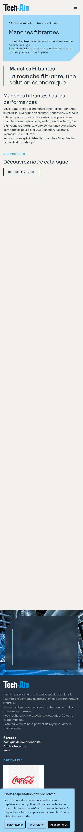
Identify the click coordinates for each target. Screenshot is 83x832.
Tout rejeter (37, 824)
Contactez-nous (22, 172)
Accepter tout (58, 824)
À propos (9, 738)
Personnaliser (15, 824)
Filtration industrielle (20, 23)
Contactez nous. (14, 746)
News (7, 750)
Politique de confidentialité (22, 742)
